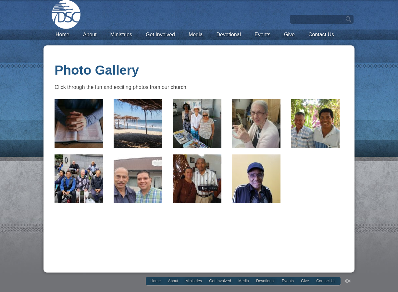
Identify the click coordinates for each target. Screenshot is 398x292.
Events (262, 34)
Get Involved (160, 34)
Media (196, 34)
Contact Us (321, 34)
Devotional (228, 34)
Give (289, 34)
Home (62, 34)
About (90, 34)
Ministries (121, 34)
